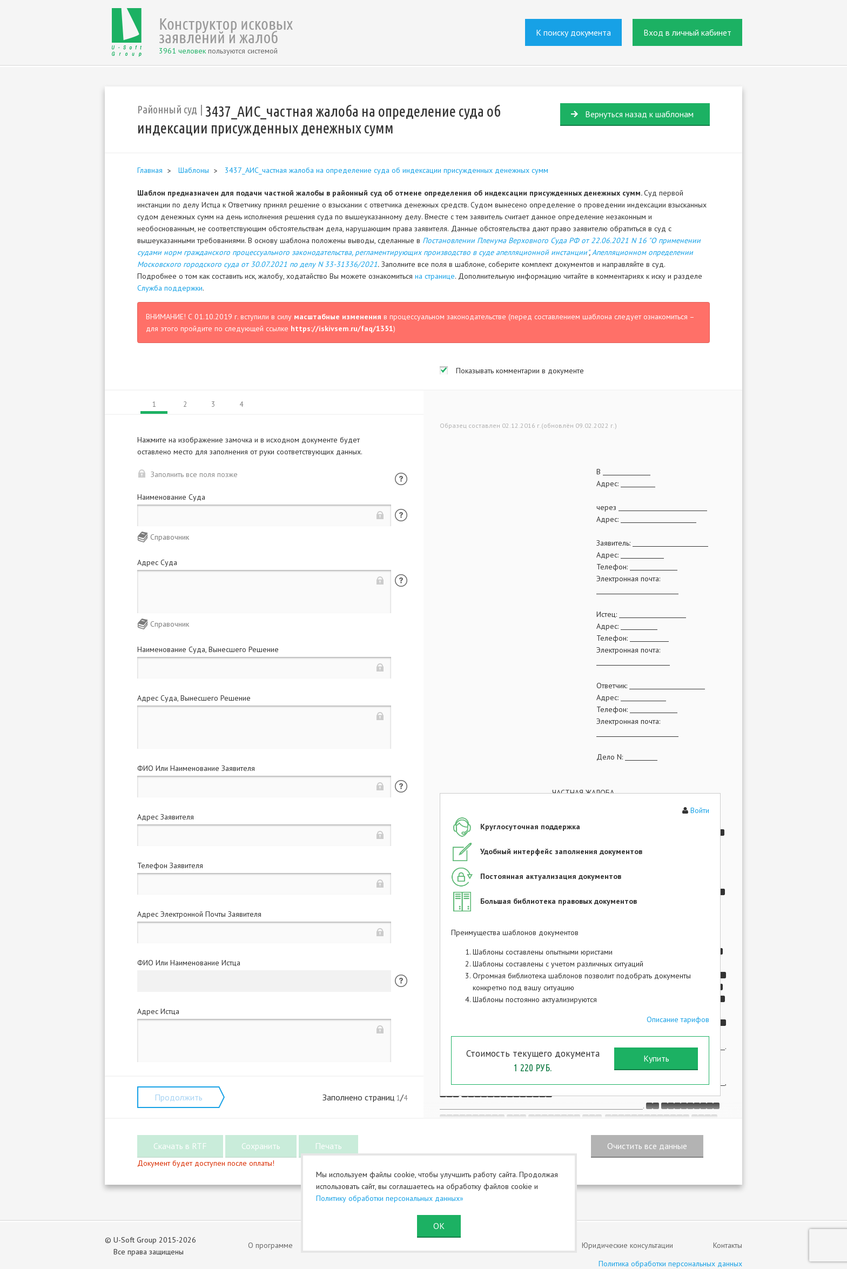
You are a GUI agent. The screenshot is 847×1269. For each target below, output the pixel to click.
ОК (439, 1225)
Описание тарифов (678, 1019)
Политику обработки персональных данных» (389, 1198)
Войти (699, 810)
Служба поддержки (170, 288)
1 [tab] (154, 404)
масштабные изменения (337, 316)
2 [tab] (185, 404)
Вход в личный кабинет (687, 32)
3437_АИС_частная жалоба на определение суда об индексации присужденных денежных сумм (386, 170)
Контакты (727, 1245)
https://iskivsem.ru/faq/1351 (342, 328)
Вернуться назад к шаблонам (639, 114)
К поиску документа (573, 32)
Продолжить (178, 1097)
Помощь (401, 479)
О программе (270, 1245)
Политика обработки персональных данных (670, 1263)
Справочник (169, 537)
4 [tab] (241, 404)
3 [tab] (213, 404)
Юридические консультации (627, 1245)
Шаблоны (193, 170)
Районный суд (167, 109)
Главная (150, 170)
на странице (435, 276)
